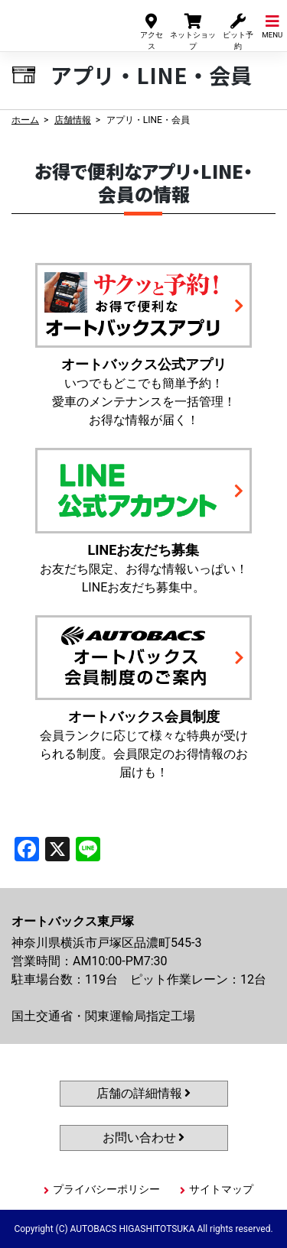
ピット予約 (238, 31)
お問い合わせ (144, 1137)
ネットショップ (193, 31)
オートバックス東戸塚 (59, 21)
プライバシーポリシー (106, 1189)
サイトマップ (221, 1189)
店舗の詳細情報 (143, 1093)
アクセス (151, 31)
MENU (272, 25)
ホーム (25, 120)
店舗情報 (72, 120)
